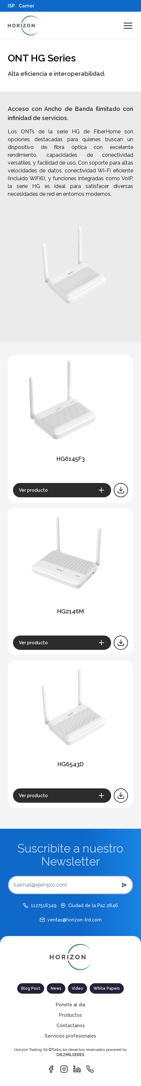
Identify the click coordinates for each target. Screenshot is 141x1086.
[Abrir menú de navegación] (128, 25)
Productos (70, 1015)
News (56, 988)
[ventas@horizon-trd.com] (71, 920)
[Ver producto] (62, 490)
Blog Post (30, 988)
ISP (11, 5)
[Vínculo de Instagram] (64, 1069)
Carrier (26, 5)
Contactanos (71, 1025)
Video (77, 988)
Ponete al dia (70, 1004)
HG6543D (71, 764)
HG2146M (70, 611)
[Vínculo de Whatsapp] (90, 1069)
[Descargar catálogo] (121, 490)
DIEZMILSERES (70, 1054)
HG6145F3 (71, 458)
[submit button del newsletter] (124, 885)
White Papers (107, 988)
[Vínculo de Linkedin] (77, 1069)
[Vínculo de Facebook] (51, 1069)
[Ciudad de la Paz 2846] (89, 905)
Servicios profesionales (70, 1036)
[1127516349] (40, 905)
